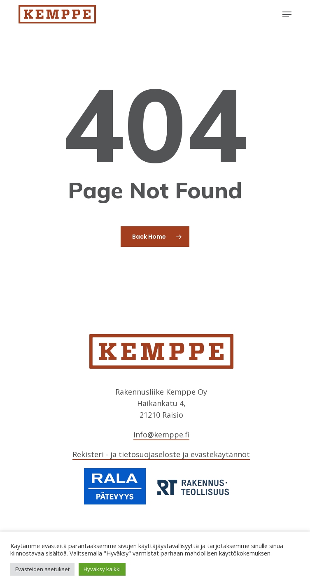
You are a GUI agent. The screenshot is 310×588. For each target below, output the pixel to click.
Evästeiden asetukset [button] (42, 569)
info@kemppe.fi (161, 434)
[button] (286, 14)
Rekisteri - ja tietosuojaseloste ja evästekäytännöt (161, 454)
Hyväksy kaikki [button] (102, 569)
